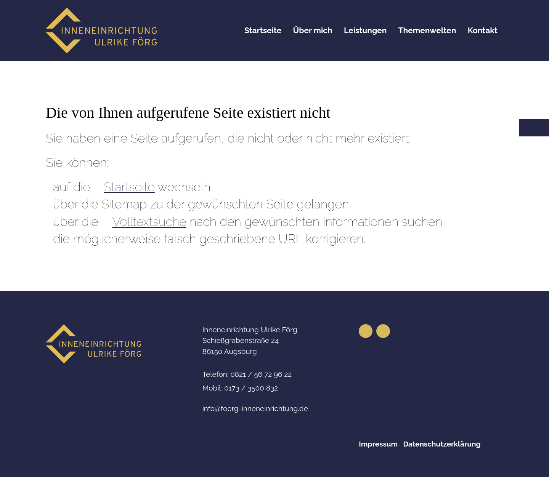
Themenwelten (427, 30)
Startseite (262, 30)
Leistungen (365, 30)
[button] (365, 331)
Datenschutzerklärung (442, 444)
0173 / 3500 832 (251, 388)
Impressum (378, 444)
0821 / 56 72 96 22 (261, 374)
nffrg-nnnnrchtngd (255, 408)
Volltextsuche (149, 221)
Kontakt (483, 30)
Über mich (312, 30)
